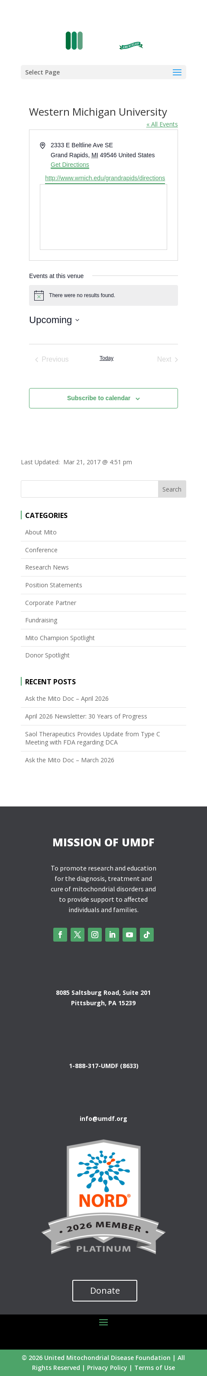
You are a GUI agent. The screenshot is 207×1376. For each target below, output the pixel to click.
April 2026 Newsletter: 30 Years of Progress (86, 716)
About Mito (41, 532)
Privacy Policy (107, 1367)
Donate (105, 1290)
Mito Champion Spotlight (60, 638)
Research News (47, 567)
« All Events (162, 124)
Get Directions (70, 164)
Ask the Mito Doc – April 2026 (67, 698)
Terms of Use (154, 1367)
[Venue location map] (103, 217)
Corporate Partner (50, 603)
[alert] (103, 295)
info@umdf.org (103, 1118)
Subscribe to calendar (98, 398)
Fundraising (41, 620)
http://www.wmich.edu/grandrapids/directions (105, 178)
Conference (41, 550)
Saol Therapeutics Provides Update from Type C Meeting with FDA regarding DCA (92, 738)
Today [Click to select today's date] (106, 358)
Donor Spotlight (47, 655)
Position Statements (53, 585)
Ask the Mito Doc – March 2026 (69, 760)
